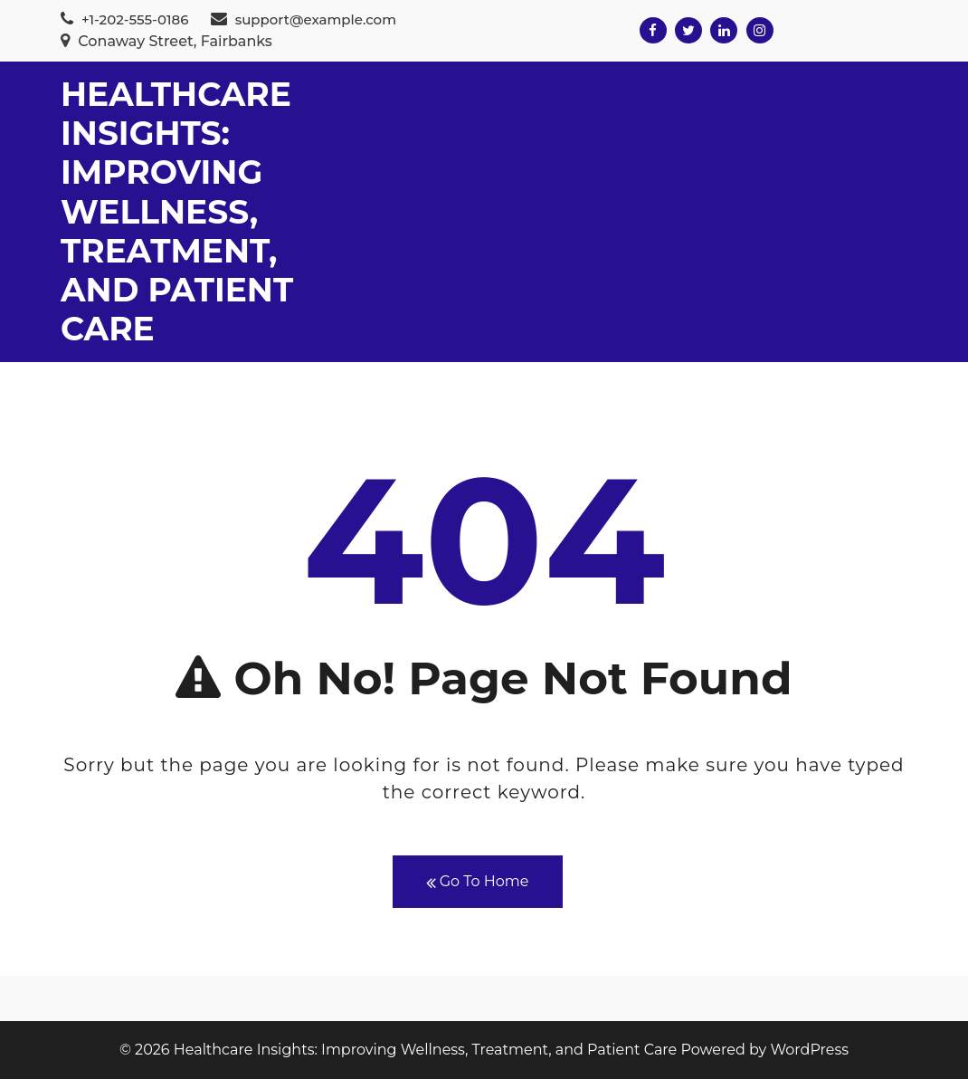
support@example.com (303, 19)
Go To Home (477, 882)
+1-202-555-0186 (124, 19)
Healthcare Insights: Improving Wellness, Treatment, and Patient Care (177, 211)
